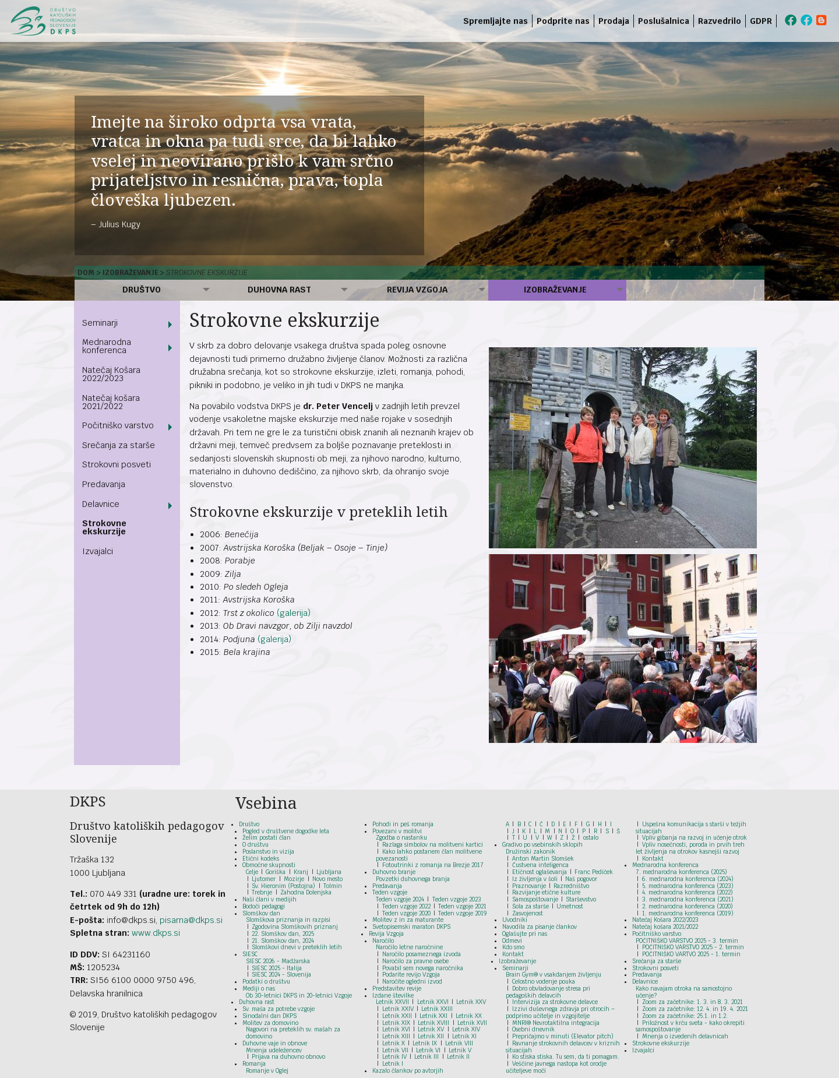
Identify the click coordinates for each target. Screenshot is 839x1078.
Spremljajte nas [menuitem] (495, 21)
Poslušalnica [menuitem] (663, 21)
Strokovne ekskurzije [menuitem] (104, 527)
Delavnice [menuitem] (100, 504)
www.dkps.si (156, 933)
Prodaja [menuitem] (613, 21)
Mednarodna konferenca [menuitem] (106, 346)
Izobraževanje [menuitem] (555, 289)
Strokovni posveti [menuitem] (116, 464)
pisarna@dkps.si (191, 920)
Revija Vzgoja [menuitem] (417, 289)
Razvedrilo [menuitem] (719, 21)
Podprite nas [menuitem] (563, 21)
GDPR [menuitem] (761, 21)
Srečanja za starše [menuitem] (118, 445)
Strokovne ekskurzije (207, 272)
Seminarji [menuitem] (100, 323)
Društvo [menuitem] (141, 289)
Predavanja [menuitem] (103, 484)
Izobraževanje (130, 272)
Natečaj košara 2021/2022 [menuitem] (111, 402)
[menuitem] (779, 21)
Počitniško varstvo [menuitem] (118, 425)
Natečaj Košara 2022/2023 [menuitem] (111, 374)
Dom (85, 272)
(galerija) (294, 613)
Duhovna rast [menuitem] (279, 289)
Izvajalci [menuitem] (97, 551)
